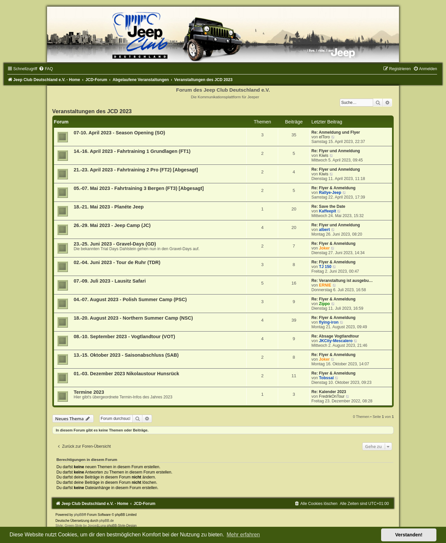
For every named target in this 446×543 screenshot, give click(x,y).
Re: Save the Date (328, 206)
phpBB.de (106, 520)
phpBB (79, 515)
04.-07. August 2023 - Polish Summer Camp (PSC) (130, 299)
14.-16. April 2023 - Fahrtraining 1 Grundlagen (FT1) (132, 151)
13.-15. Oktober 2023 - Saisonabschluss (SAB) (126, 355)
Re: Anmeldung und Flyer (335, 132)
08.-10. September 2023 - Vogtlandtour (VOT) (124, 336)
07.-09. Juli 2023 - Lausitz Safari (110, 281)
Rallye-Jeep (330, 192)
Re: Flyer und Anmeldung (335, 151)
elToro (324, 137)
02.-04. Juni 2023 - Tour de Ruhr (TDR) (117, 262)
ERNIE (325, 285)
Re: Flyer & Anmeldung (333, 188)
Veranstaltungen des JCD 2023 (92, 111)
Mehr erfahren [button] (243, 534)
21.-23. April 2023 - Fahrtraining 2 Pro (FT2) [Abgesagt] (136, 169)
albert (324, 229)
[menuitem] (46, 69)
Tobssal (326, 378)
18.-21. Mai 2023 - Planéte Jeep (109, 206)
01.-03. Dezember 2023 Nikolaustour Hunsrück (126, 373)
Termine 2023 (89, 392)
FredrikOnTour (331, 396)
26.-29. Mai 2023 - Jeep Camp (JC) (112, 225)
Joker (324, 248)
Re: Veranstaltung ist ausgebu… (341, 280)
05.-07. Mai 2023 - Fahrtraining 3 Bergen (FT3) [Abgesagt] (139, 188)
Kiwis (323, 155)
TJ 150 (325, 266)
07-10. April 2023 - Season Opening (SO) (119, 132)
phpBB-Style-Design (122, 525)
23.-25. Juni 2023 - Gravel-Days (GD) (115, 244)
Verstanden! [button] (408, 534)
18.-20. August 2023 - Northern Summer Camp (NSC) (133, 318)
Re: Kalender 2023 (328, 391)
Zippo (324, 303)
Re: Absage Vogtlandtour (335, 336)
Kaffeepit (327, 211)
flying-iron (328, 322)
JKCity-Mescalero (336, 341)
